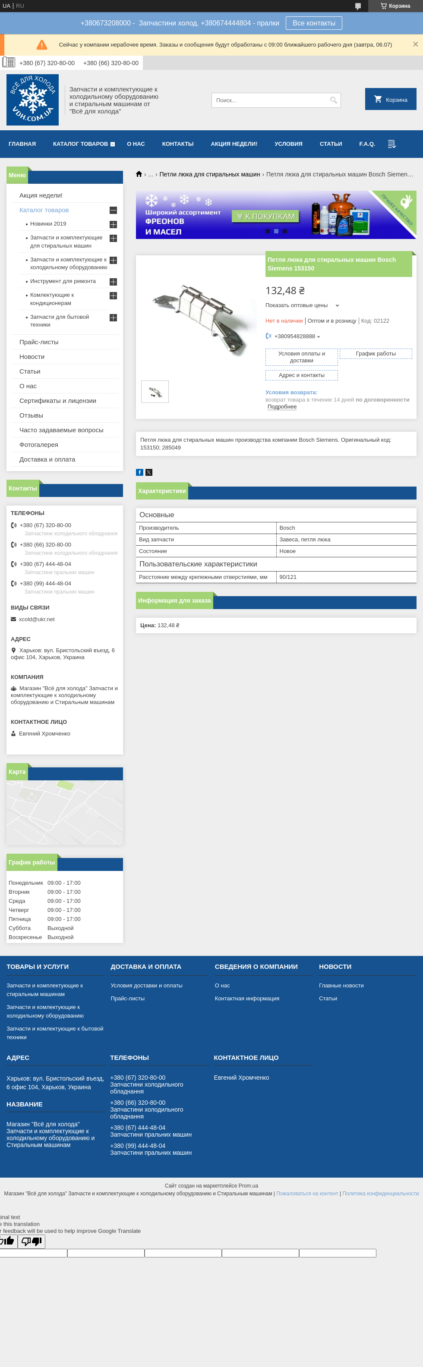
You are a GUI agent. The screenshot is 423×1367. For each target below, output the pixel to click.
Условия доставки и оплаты (146, 985)
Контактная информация (247, 998)
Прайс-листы (39, 342)
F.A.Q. (368, 144)
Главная (22, 144)
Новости (31, 356)
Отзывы (31, 415)
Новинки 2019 (48, 223)
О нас (136, 144)
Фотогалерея (38, 444)
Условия (288, 144)
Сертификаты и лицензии (57, 400)
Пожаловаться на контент (307, 1194)
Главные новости (341, 985)
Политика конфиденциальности (380, 1194)
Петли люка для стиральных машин (210, 174)
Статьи (331, 144)
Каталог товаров (80, 144)
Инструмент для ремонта (63, 281)
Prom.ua (248, 1186)
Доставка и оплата (47, 459)
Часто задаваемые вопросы (61, 430)
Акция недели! (234, 144)
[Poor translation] (31, 1242)
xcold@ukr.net (37, 619)
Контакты (178, 144)
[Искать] (333, 100)
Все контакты (314, 23)
